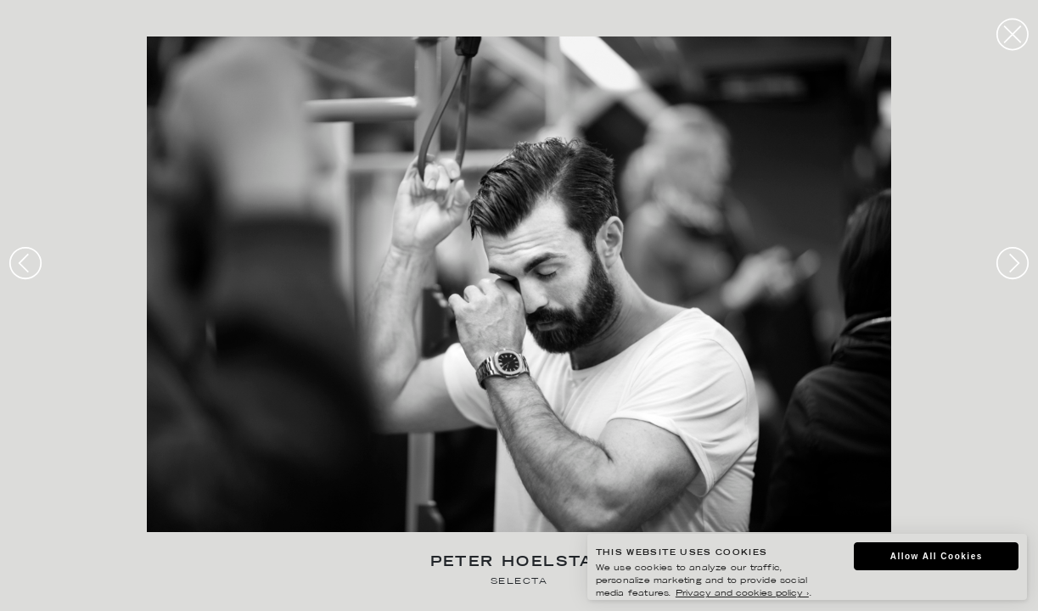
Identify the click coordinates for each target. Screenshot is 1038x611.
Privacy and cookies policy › (742, 593)
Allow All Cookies (936, 556)
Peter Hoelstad (519, 563)
